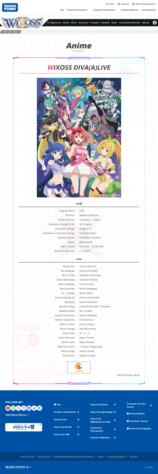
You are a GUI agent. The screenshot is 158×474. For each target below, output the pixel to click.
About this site (27, 456)
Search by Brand (62, 426)
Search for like (62, 434)
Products (95, 22)
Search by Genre (99, 404)
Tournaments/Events (129, 22)
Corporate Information (96, 429)
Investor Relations (100, 437)
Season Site (60, 419)
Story (74, 22)
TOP (5, 31)
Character (83, 22)
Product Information (65, 412)
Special (145, 22)
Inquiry (101, 456)
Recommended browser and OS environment (74, 456)
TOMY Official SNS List (16, 414)
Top (59, 404)
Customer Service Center (136, 405)
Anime (66, 22)
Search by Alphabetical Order (100, 420)
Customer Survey (138, 421)
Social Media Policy (116, 456)
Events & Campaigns (140, 428)
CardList (105, 22)
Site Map (133, 456)
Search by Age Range (101, 412)
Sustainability (137, 413)
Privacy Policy (44, 456)
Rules (114, 22)
